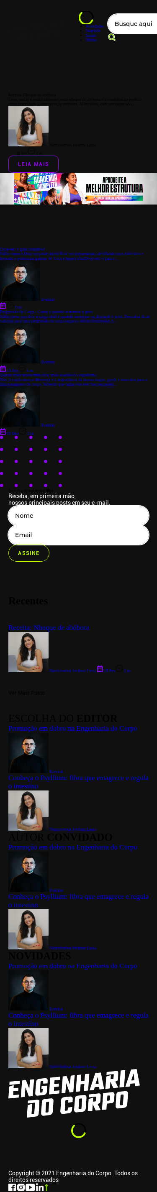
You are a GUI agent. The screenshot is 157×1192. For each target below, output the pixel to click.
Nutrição (93, 30)
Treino (91, 40)
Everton (35, 1009)
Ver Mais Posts (26, 693)
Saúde (91, 35)
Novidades (95, 26)
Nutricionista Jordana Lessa (52, 1066)
